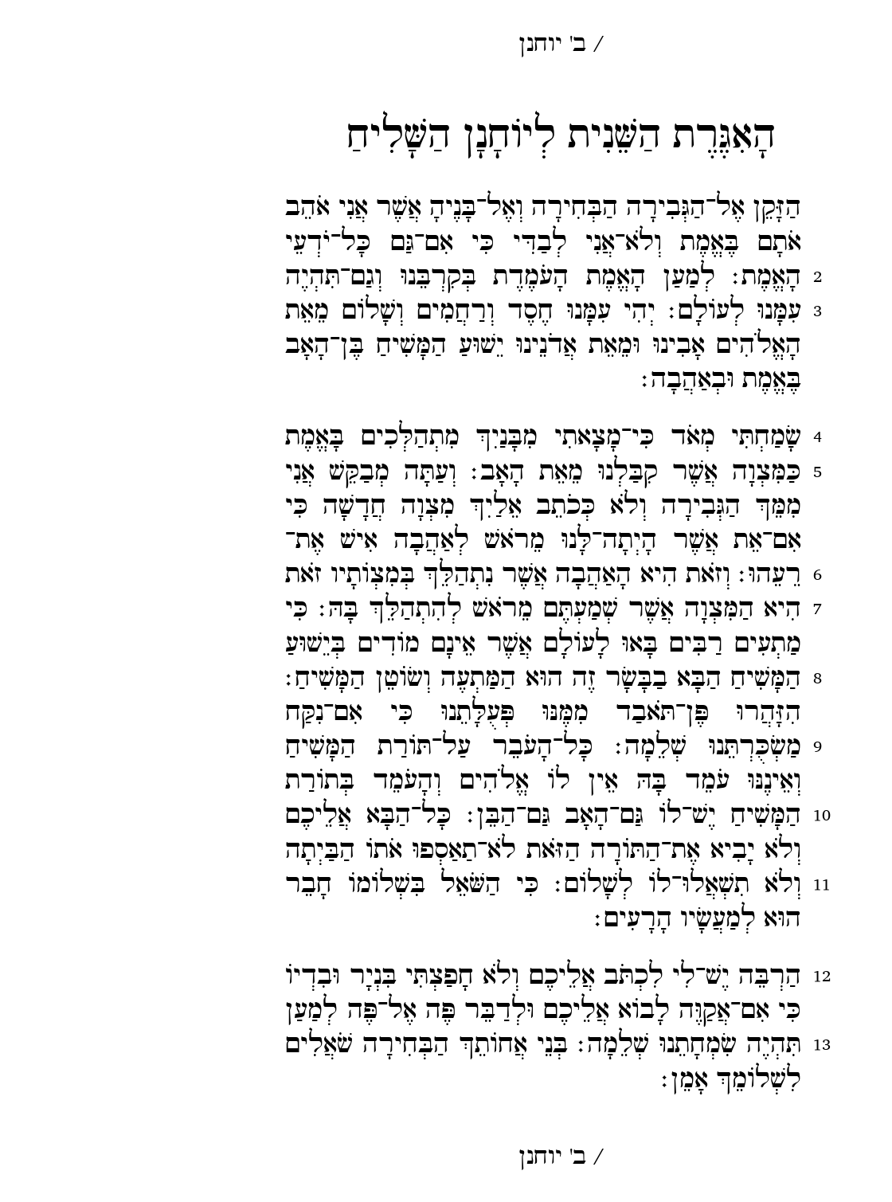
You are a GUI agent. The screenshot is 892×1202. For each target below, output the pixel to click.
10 (707, 815)
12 (707, 976)
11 (707, 884)
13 (707, 1044)
